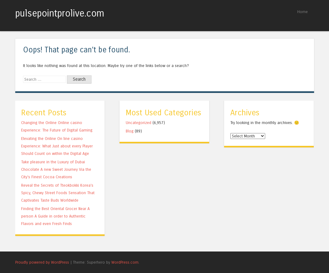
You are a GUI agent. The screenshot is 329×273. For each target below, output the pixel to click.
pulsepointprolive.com (59, 13)
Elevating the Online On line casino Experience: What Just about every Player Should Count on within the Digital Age (57, 146)
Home (302, 11)
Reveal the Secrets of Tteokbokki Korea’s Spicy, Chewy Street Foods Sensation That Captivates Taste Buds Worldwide (58, 193)
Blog (130, 131)
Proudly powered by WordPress (42, 262)
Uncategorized (138, 122)
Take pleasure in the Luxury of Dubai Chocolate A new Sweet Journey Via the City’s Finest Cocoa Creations (56, 169)
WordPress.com (125, 262)
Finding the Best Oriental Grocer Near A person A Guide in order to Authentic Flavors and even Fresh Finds (55, 216)
